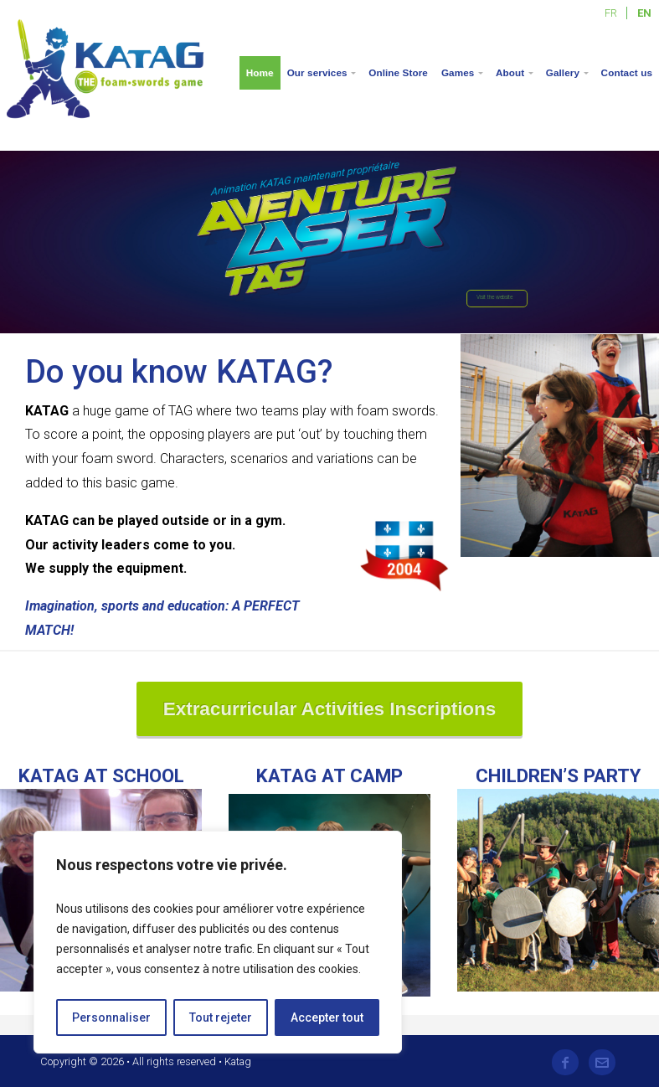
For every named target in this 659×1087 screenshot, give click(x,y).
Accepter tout (327, 1017)
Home (260, 72)
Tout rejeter (220, 1017)
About (510, 72)
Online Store (398, 72)
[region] (217, 942)
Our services (317, 72)
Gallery (562, 72)
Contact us (626, 72)
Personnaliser (111, 1017)
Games (457, 72)
